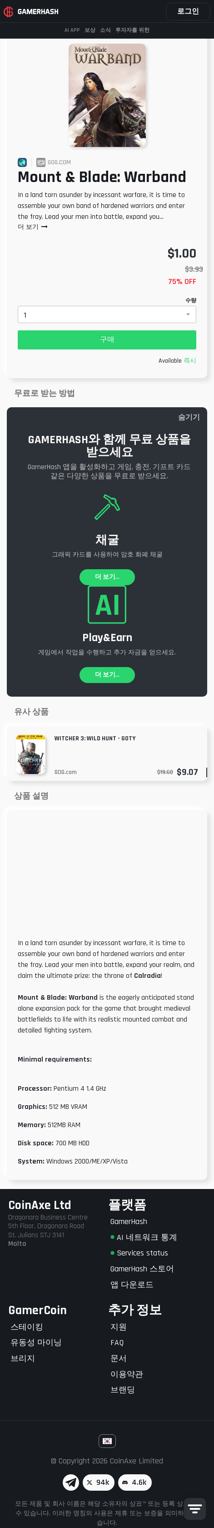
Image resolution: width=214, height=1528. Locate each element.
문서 (118, 1358)
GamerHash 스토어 (142, 1269)
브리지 (22, 1358)
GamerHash (128, 1221)
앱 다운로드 (132, 1285)
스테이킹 (26, 1327)
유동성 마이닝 (36, 1342)
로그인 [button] (188, 11)
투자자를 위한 (132, 30)
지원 (118, 1327)
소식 (105, 30)
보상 (90, 30)
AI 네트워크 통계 (143, 1237)
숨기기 (189, 417)
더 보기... (107, 577)
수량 (190, 300)
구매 (107, 339)
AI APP (72, 30)
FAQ (117, 1342)
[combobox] (107, 314)
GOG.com (66, 772)
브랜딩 (122, 1390)
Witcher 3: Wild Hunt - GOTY (95, 738)
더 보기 (33, 227)
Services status (139, 1253)
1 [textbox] (25, 315)
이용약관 (126, 1374)
